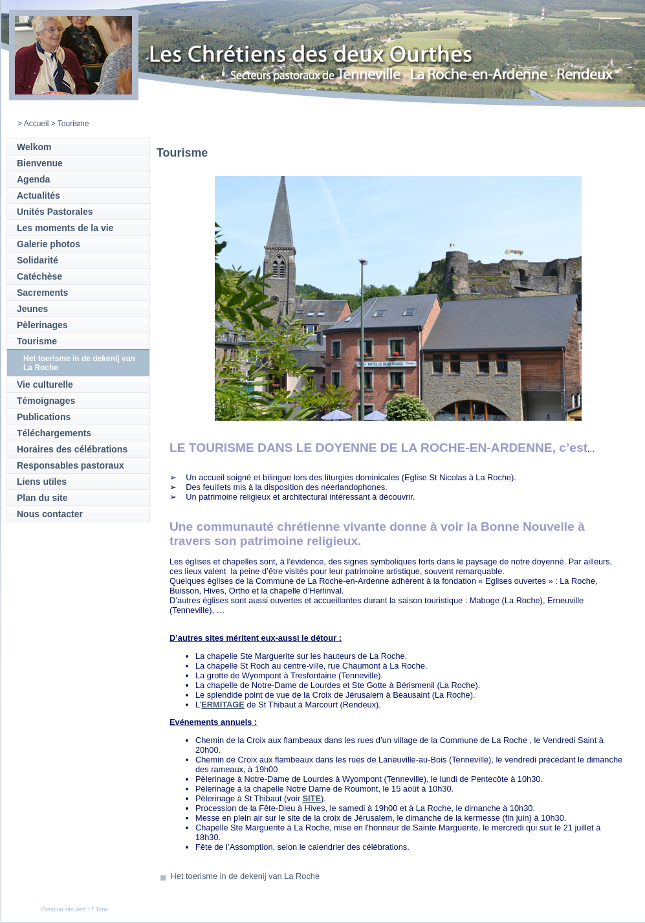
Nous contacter (50, 514)
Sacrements (42, 292)
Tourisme (37, 341)
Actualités (38, 195)
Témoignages (46, 400)
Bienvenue (40, 163)
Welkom (34, 147)
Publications (44, 417)
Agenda (33, 179)
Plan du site (42, 498)
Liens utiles (42, 481)
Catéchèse (39, 276)
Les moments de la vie (65, 228)
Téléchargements (54, 433)
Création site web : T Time (75, 909)
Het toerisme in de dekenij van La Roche (245, 876)
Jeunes (32, 309)
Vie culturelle (45, 384)
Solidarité (37, 260)
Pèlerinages (42, 325)
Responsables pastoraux (70, 465)
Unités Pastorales (55, 211)
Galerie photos (48, 244)
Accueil (36, 123)
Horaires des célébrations (72, 449)
